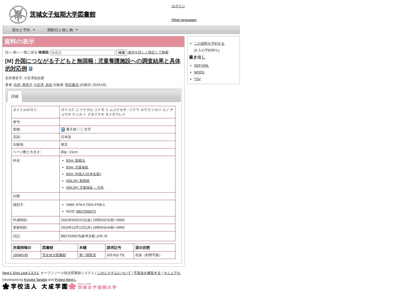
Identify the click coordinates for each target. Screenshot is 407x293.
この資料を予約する (209, 43)
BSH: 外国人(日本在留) (83, 174)
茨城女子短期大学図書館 (63, 14)
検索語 (43, 52)
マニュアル (172, 273)
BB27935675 (86, 211)
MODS (199, 72)
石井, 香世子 (23, 85)
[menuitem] (23, 30)
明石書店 (72, 85)
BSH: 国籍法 (75, 160)
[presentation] (15, 96)
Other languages (184, 20)
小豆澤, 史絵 (42, 85)
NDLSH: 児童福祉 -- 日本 (85, 187)
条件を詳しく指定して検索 (148, 52)
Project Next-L (65, 280)
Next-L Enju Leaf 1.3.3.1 (20, 273)
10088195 (20, 255)
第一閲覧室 (87, 255)
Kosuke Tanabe (35, 280)
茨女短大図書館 (54, 255)
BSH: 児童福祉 (77, 167)
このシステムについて (114, 273)
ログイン (178, 6)
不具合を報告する (147, 273)
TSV (197, 79)
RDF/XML (201, 65)
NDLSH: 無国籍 (78, 181)
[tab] (15, 96)
